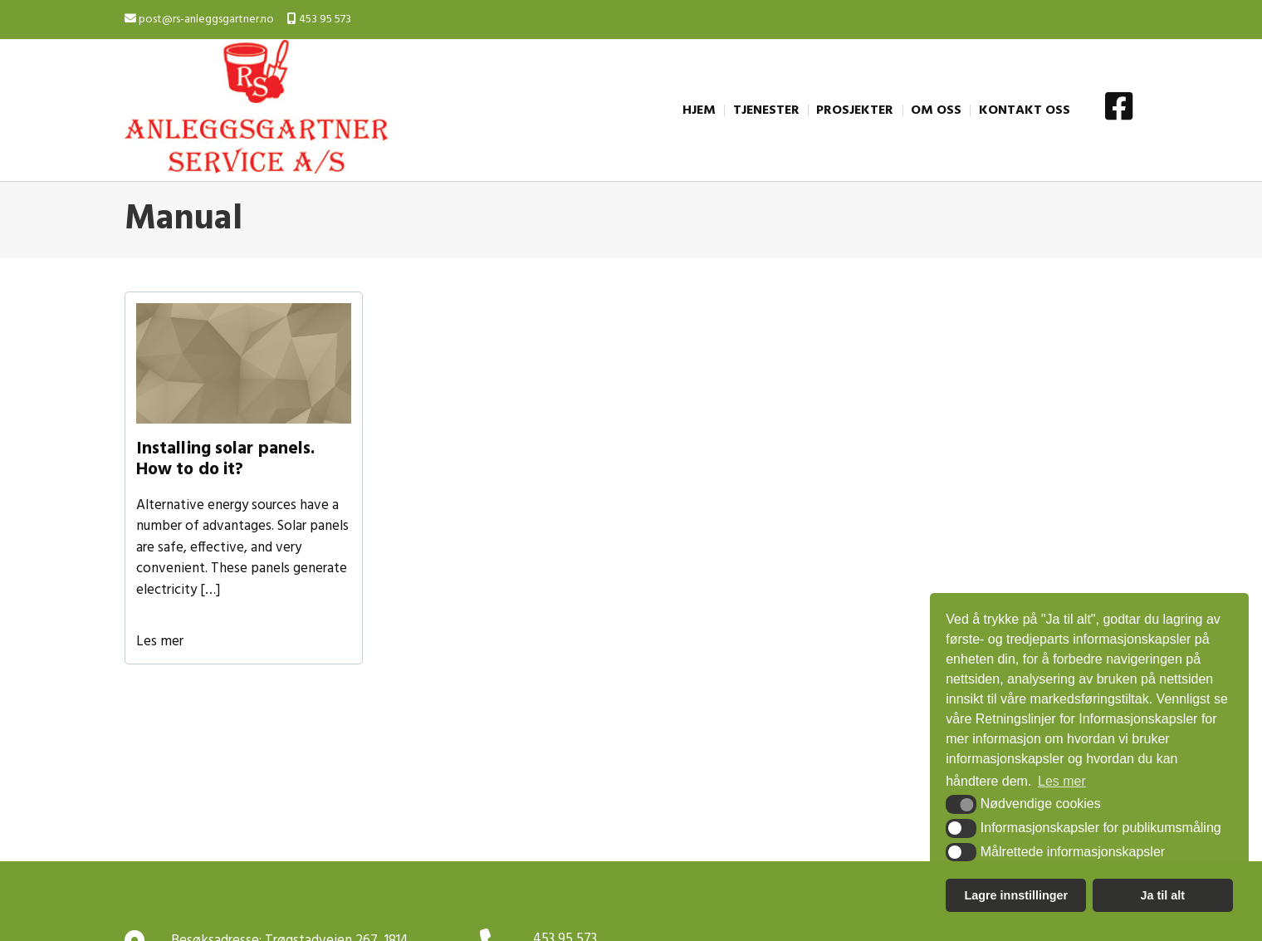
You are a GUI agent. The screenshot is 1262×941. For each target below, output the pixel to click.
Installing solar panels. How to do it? (226, 459)
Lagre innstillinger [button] (1016, 895)
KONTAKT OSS (1024, 110)
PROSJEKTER (854, 110)
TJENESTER (766, 110)
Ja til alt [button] (1162, 895)
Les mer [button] (1062, 781)
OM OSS (936, 110)
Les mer (159, 641)
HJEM (699, 110)
